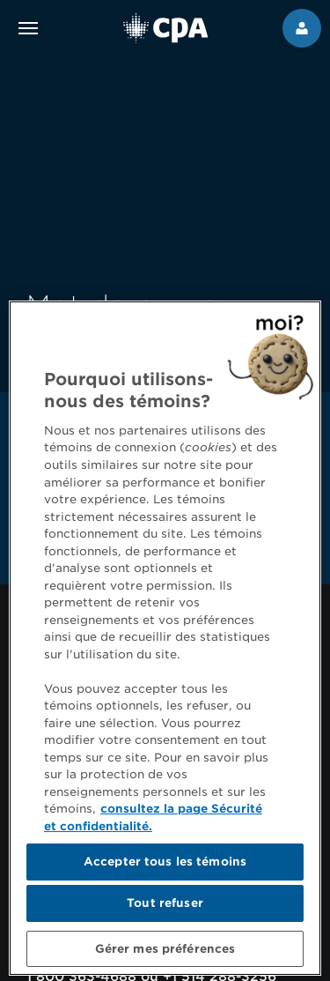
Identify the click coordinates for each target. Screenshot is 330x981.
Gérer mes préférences (165, 955)
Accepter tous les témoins (165, 869)
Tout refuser (165, 911)
